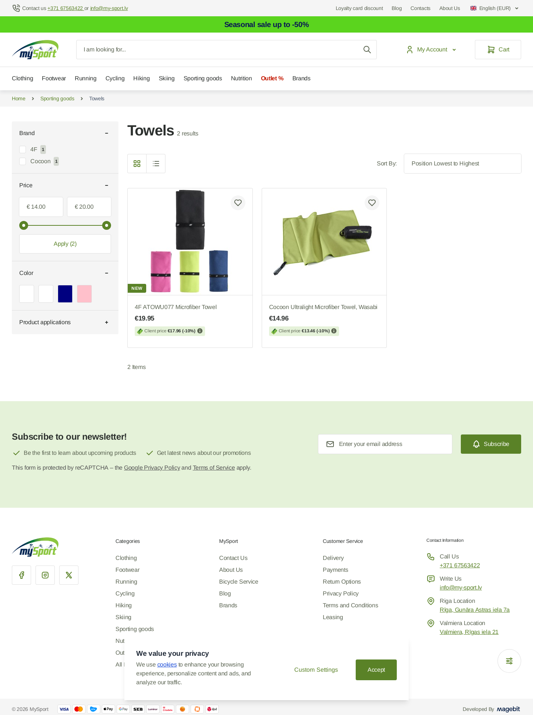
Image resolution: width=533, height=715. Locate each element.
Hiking (141, 78)
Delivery (333, 558)
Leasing (333, 617)
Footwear (54, 78)
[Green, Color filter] (26, 294)
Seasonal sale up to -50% (266, 24)
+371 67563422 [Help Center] (65, 8)
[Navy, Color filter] (65, 294)
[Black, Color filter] (45, 294)
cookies (167, 664)
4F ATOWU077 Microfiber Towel (190, 320)
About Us (449, 8)
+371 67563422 (460, 565)
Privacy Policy (341, 593)
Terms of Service (214, 467)
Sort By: (387, 163)
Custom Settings (316, 670)
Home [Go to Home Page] (19, 98)
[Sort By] (462, 163)
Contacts (420, 8)
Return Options (342, 581)
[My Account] (432, 49)
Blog (397, 8)
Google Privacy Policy (152, 467)
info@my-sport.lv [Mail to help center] (109, 8)
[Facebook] (21, 575)
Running (86, 78)
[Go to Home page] (35, 49)
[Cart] (498, 49)
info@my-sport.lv (461, 587)
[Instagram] (45, 575)
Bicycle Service (238, 581)
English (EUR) (495, 8)
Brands (301, 78)
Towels (96, 98)
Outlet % (272, 78)
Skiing (167, 78)
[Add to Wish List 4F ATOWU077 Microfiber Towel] (238, 202)
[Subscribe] (491, 444)
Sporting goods (203, 78)
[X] (68, 575)
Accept (376, 670)
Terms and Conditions (350, 605)
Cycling (115, 78)
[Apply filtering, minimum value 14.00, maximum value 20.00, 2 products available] (65, 244)
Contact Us (233, 558)
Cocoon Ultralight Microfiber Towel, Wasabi (324, 320)
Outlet (122, 652)
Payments (335, 570)
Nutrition (241, 78)
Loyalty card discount (359, 8)
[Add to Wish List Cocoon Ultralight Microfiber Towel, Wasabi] (372, 202)
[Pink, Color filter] (84, 294)
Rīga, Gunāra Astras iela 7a (475, 610)
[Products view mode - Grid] (137, 163)
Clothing (22, 78)
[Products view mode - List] (155, 163)
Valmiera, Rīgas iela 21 (469, 632)
